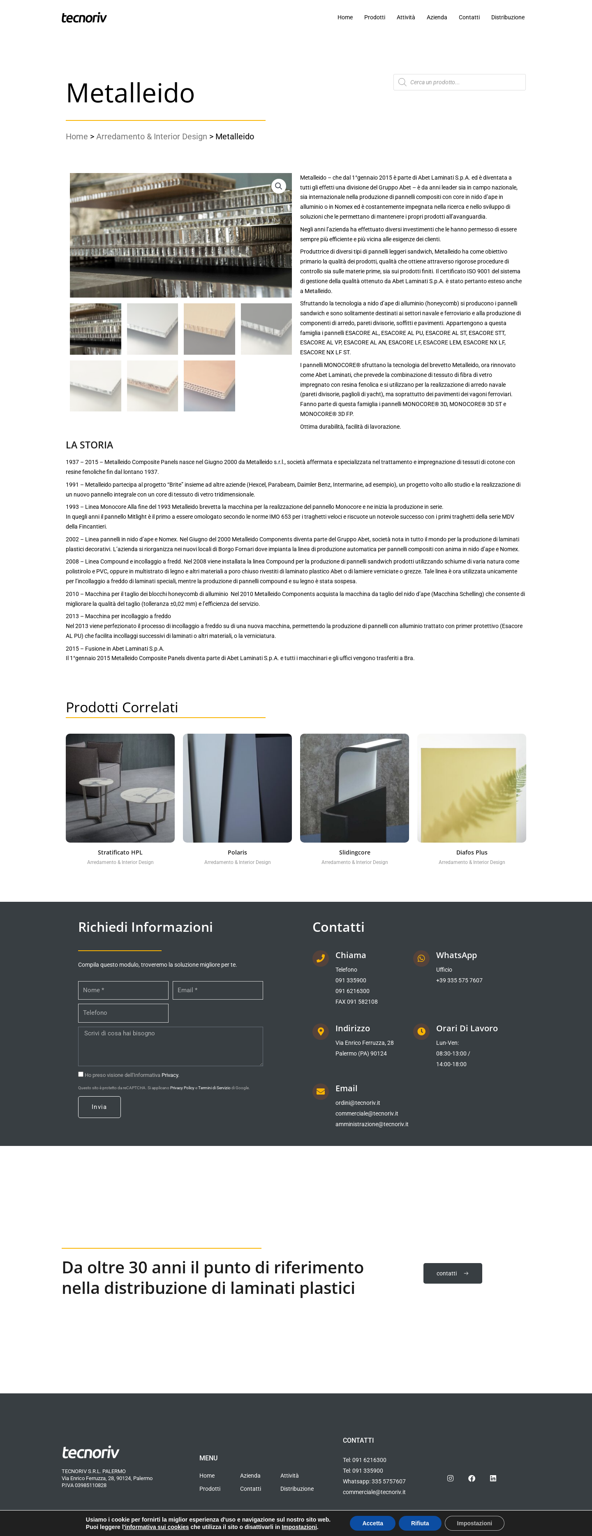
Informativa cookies (127, 1530)
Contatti (469, 17)
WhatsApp (456, 955)
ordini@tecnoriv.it (357, 1102)
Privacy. (170, 1075)
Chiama (350, 955)
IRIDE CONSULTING (501, 1530)
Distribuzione (508, 17)
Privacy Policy (182, 1088)
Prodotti (374, 17)
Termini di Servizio (214, 1088)
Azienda (437, 17)
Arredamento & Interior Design (151, 136)
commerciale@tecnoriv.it (366, 1113)
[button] (278, 186)
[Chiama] (320, 958)
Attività (406, 17)
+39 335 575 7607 (459, 980)
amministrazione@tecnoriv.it (372, 1124)
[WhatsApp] (421, 958)
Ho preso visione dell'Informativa (132, 1075)
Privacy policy (77, 1530)
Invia (99, 1107)
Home (345, 17)
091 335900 (350, 980)
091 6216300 (352, 991)
